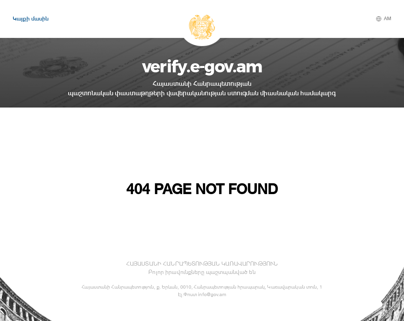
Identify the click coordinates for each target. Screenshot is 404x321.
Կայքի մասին (31, 18)
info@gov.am (212, 294)
